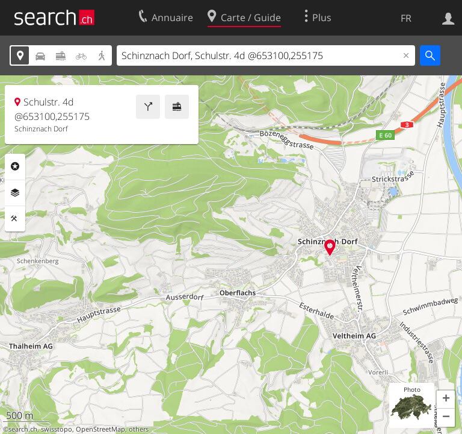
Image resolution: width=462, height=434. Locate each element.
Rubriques (15, 166)
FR (406, 18)
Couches (15, 193)
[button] (446, 400)
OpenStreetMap (100, 429)
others (139, 429)
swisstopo (56, 429)
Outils (15, 218)
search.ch (22, 429)
